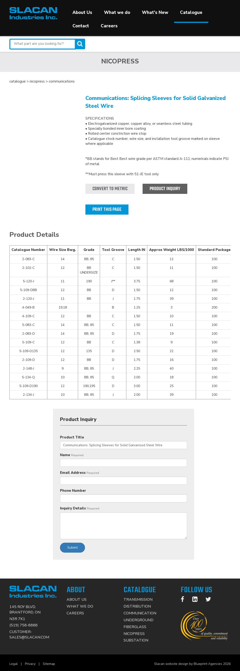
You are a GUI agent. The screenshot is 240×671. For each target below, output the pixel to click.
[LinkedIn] (197, 600)
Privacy (30, 664)
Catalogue (191, 12)
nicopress (37, 81)
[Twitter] (210, 600)
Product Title (72, 437)
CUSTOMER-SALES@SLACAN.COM (29, 634)
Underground (138, 620)
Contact (80, 26)
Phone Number (73, 490)
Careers (109, 26)
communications (62, 81)
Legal (13, 664)
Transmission (138, 599)
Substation (136, 640)
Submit (72, 547)
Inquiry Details (73, 508)
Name (65, 455)
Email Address (73, 472)
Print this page (106, 209)
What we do (117, 12)
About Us (82, 12)
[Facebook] (185, 600)
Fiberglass (135, 626)
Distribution (137, 606)
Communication (140, 613)
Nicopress (134, 633)
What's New (155, 12)
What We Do (80, 606)
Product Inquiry (165, 189)
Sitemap (49, 664)
